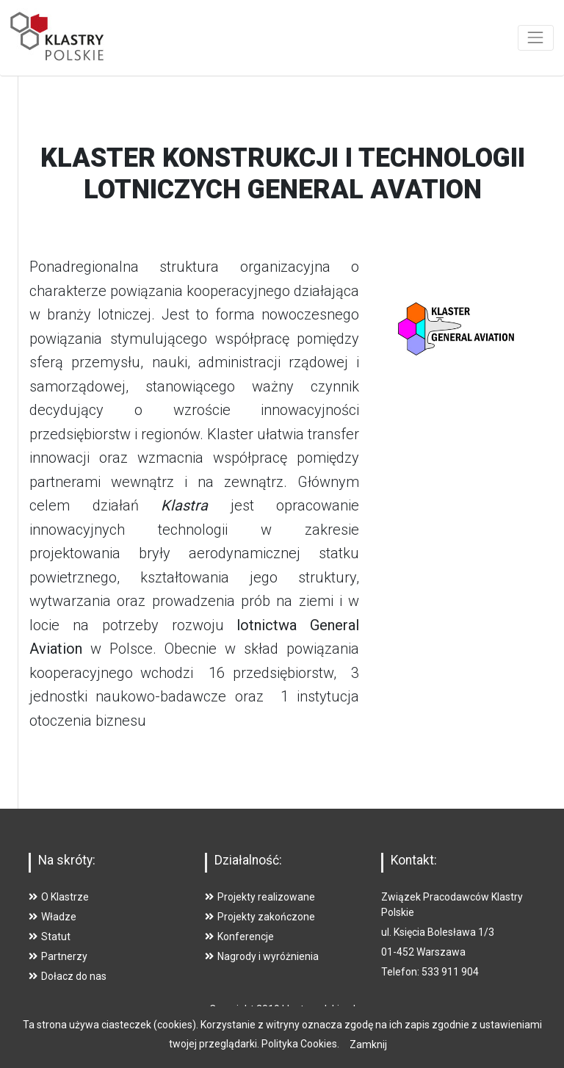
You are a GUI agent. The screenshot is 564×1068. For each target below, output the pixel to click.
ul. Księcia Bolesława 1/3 (437, 932)
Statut (49, 936)
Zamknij (368, 1044)
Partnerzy (58, 956)
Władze (52, 917)
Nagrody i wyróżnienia (262, 956)
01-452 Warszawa (423, 952)
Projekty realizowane (260, 897)
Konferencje (239, 936)
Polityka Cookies (299, 1044)
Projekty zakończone (260, 917)
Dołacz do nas (67, 976)
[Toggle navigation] (536, 38)
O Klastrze (59, 897)
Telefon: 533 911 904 (430, 972)
